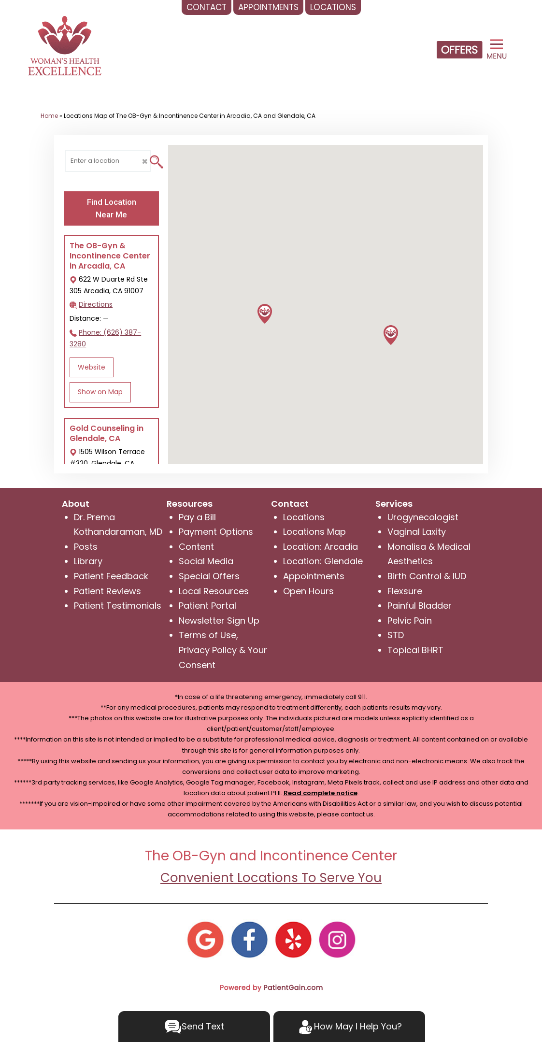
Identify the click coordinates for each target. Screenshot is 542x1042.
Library (88, 561)
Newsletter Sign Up (219, 620)
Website (91, 367)
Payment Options (216, 532)
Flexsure (404, 591)
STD (395, 635)
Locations (304, 517)
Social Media (206, 561)
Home (49, 116)
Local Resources (214, 591)
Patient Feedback (111, 576)
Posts (86, 547)
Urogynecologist (422, 517)
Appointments (313, 576)
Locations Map (314, 532)
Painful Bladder (419, 606)
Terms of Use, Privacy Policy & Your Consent (223, 650)
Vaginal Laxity (416, 532)
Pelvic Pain (409, 620)
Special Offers (209, 576)
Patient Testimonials (117, 606)
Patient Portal (207, 606)
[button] (391, 335)
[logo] (64, 45)
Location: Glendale (323, 561)
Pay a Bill (197, 517)
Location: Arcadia (320, 547)
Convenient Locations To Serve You (271, 877)
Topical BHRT (415, 650)
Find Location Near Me (111, 208)
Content (196, 547)
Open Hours (308, 591)
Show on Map (100, 392)
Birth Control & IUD (426, 576)
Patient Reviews (107, 591)
